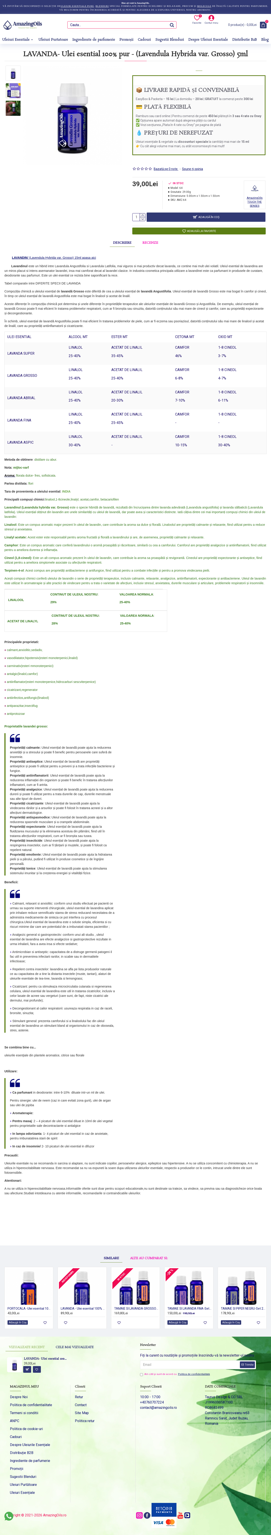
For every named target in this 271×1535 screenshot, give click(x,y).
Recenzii (150, 240)
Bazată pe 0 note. (166, 163)
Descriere (122, 240)
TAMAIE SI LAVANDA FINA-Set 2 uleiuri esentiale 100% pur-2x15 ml (189, 1304)
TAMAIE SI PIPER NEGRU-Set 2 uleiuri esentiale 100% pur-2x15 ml (243, 1304)
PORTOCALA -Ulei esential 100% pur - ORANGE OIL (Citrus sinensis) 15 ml (30, 1304)
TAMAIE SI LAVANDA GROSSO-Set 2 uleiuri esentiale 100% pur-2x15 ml (136, 1304)
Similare (111, 1244)
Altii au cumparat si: (149, 1244)
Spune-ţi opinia (192, 163)
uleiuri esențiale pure (77, 6)
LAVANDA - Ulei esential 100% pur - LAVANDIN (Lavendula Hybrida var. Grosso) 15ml (83, 1304)
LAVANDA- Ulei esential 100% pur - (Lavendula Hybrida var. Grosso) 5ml (45, 1359)
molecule (204, 6)
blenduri (102, 6)
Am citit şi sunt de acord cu (175, 1374)
